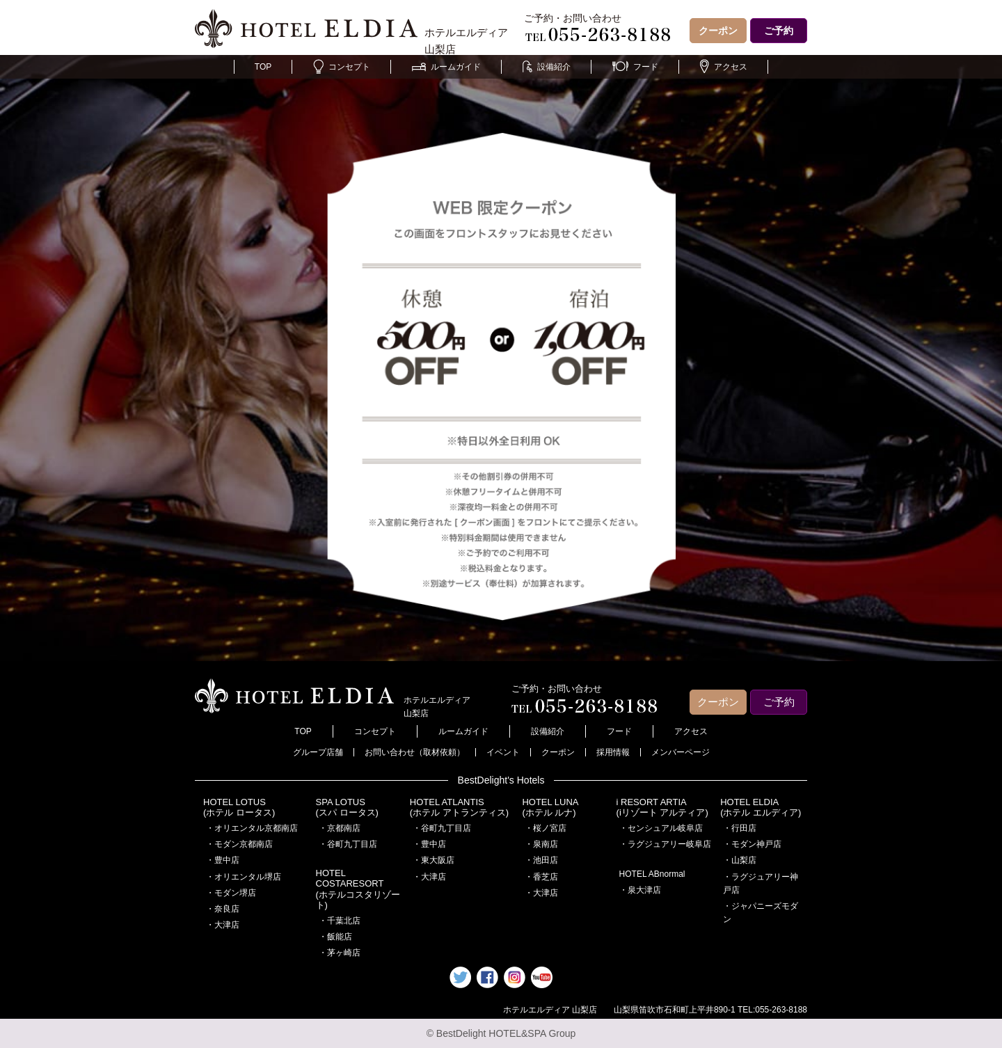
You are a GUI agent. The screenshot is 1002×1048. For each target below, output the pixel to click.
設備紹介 (547, 67)
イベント (503, 752)
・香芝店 (541, 877)
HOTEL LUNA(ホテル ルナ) (550, 807)
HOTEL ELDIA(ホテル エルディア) (760, 807)
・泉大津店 (640, 890)
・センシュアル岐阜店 (661, 828)
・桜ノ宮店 (545, 828)
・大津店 (222, 925)
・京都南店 (339, 828)
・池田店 (541, 860)
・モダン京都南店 (239, 844)
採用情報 (613, 752)
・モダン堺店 (231, 893)
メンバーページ (680, 752)
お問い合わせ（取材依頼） (415, 752)
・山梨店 (739, 860)
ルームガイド (446, 67)
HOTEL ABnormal (652, 874)
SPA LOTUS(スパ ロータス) (347, 807)
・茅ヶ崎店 (339, 953)
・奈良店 (222, 909)
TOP (263, 67)
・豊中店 (222, 860)
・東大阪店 (433, 860)
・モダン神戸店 (752, 844)
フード (635, 67)
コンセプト (341, 67)
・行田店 (739, 828)
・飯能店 (335, 937)
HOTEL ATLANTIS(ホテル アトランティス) (459, 807)
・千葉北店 (339, 921)
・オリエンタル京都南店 (252, 828)
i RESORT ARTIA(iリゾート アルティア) (662, 807)
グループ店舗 (318, 752)
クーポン (718, 30)
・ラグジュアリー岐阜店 (665, 844)
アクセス (723, 67)
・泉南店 (541, 844)
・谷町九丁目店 (348, 844)
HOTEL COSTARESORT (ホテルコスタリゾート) (358, 889)
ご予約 (778, 30)
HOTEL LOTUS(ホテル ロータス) (239, 807)
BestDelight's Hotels (501, 780)
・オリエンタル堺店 (243, 877)
